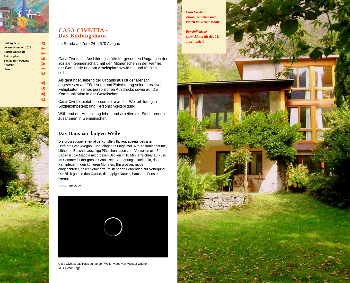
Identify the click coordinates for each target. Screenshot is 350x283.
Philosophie (11, 56)
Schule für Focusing (16, 60)
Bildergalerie (12, 43)
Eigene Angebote (14, 51)
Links (7, 69)
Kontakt (9, 65)
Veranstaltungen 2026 (17, 47)
